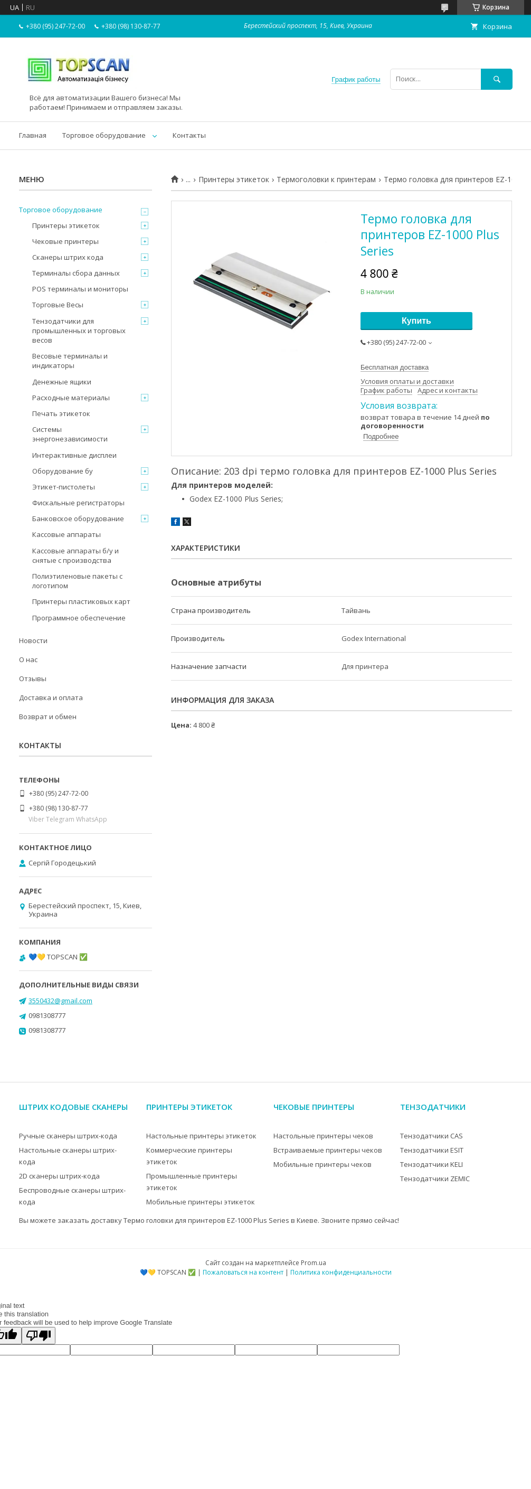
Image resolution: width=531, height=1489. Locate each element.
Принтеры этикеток (233, 179)
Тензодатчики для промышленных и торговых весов (79, 330)
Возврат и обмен (48, 716)
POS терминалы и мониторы (80, 289)
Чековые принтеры (65, 241)
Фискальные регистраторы (78, 502)
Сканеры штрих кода (67, 257)
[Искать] (497, 79)
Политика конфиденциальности (341, 1272)
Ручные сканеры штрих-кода (68, 1136)
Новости (33, 640)
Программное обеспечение (79, 618)
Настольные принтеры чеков (323, 1136)
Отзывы (32, 678)
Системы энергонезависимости (70, 434)
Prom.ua (313, 1262)
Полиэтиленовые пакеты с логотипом (77, 580)
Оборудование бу (62, 471)
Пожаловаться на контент (243, 1272)
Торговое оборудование (104, 135)
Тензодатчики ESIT (431, 1150)
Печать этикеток (61, 413)
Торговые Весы (57, 304)
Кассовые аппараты (66, 534)
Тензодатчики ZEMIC (435, 1178)
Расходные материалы (71, 397)
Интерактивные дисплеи (74, 455)
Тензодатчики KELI (431, 1164)
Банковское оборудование (78, 518)
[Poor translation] (38, 1335)
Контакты (189, 135)
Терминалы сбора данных (76, 273)
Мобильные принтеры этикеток (200, 1202)
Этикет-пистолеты (63, 487)
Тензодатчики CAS (431, 1136)
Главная (32, 135)
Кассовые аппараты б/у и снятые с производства (75, 555)
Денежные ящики (61, 382)
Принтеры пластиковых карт (81, 601)
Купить (416, 320)
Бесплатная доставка (395, 367)
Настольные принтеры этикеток (201, 1136)
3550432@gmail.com (60, 1000)
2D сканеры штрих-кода (59, 1176)
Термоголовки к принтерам (326, 179)
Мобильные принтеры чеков (322, 1164)
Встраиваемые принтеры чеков (327, 1150)
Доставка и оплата (51, 697)
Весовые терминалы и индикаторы (70, 360)
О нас (28, 659)
